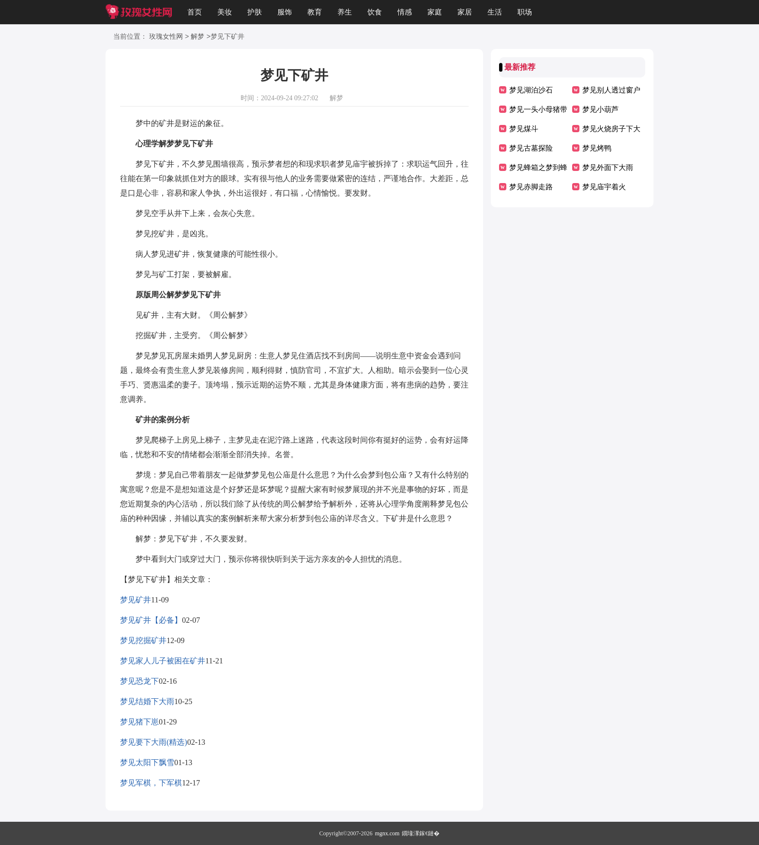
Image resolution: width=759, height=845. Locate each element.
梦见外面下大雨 (607, 167)
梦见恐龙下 (139, 681)
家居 (464, 12)
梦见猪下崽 (139, 722)
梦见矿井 (135, 600)
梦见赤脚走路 (531, 187)
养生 (344, 12)
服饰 (284, 12)
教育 (314, 12)
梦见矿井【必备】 (151, 620)
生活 (494, 12)
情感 (404, 12)
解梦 (197, 37)
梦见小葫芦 (600, 109)
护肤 (254, 12)
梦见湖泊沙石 (531, 90)
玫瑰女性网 (166, 37)
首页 (194, 12)
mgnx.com (387, 833)
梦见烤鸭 (596, 148)
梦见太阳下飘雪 (147, 762)
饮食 (374, 12)
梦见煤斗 (523, 129)
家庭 (434, 12)
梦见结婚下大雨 (147, 701)
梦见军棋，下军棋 (151, 783)
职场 (524, 12)
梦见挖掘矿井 (143, 640)
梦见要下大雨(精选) (153, 742)
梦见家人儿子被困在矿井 (162, 661)
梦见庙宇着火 (604, 187)
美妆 (224, 12)
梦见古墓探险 (531, 148)
